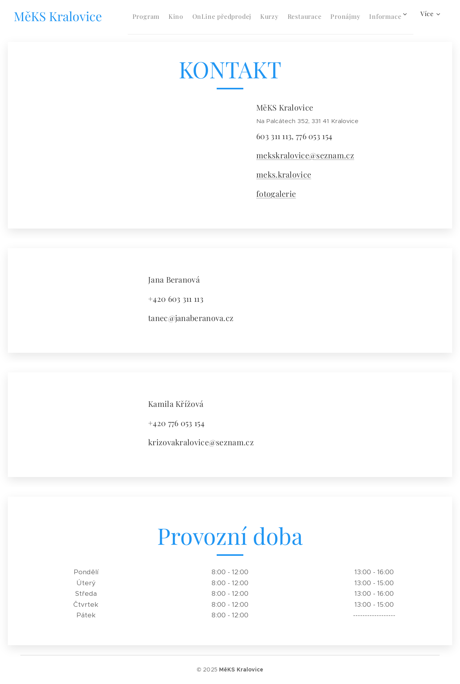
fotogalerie (276, 193)
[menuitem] (166, 16)
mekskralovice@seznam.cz (305, 155)
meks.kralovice (283, 174)
